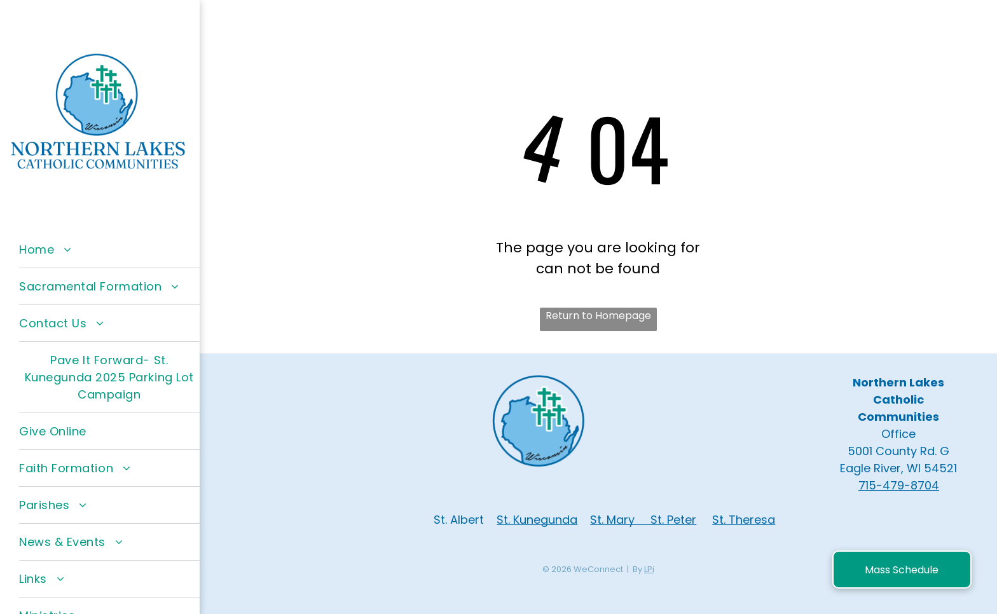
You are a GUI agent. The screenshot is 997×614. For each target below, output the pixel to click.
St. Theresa (743, 520)
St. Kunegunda (537, 520)
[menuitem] (109, 249)
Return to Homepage (598, 315)
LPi (649, 569)
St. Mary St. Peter (643, 520)
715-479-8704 (898, 485)
